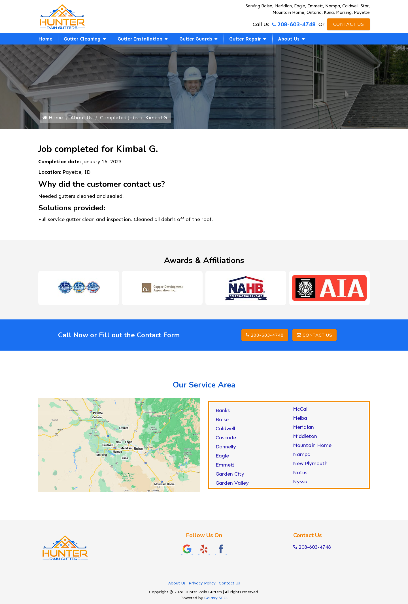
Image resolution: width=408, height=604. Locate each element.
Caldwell (225, 430)
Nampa (302, 455)
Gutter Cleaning (82, 39)
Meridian (303, 428)
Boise (222, 420)
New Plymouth (310, 464)
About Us (288, 39)
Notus (300, 474)
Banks (223, 411)
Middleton (305, 437)
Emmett (225, 466)
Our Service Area (204, 386)
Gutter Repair (245, 39)
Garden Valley (232, 484)
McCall (301, 410)
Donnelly (226, 448)
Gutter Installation (140, 39)
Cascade (226, 439)
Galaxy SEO (215, 599)
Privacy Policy (202, 584)
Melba (300, 419)
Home (45, 39)
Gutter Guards (195, 39)
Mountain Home (312, 446)
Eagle (222, 457)
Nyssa (300, 483)
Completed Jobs (119, 118)
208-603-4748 (294, 24)
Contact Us (348, 24)
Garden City (230, 475)
